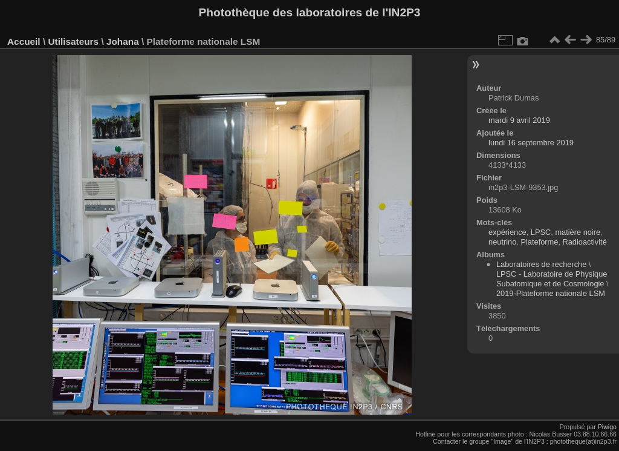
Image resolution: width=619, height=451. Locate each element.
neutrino (502, 241)
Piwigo (607, 426)
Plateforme (539, 241)
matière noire (577, 232)
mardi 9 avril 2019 (519, 120)
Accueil (24, 41)
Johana (122, 41)
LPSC (541, 232)
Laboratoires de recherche (541, 264)
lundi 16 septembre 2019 (531, 142)
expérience (507, 232)
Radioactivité (585, 241)
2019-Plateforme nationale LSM (550, 293)
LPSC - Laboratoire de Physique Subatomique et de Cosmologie (552, 278)
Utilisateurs (73, 41)
